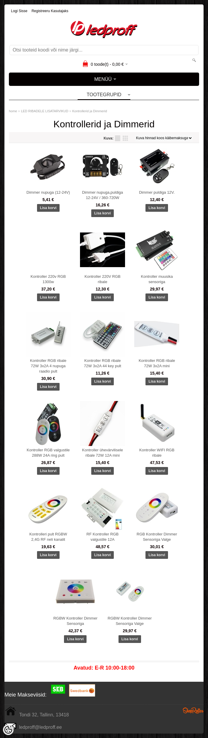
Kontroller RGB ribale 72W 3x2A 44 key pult (102, 363)
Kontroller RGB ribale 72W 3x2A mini (157, 363)
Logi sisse (19, 11)
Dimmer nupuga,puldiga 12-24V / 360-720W (102, 195)
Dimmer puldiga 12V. (157, 192)
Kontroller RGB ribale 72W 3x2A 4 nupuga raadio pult (48, 365)
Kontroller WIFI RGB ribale (156, 453)
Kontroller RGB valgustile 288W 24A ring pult (48, 453)
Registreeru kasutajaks (49, 11)
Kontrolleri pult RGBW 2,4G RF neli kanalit (48, 537)
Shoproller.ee (193, 710)
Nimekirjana (117, 138)
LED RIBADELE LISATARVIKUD (44, 111)
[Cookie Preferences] (8, 729)
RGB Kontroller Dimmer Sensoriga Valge (157, 537)
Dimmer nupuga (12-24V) (48, 192)
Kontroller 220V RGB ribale (102, 279)
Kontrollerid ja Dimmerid (89, 111)
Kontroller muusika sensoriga (157, 279)
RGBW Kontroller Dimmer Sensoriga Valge (130, 621)
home (13, 111)
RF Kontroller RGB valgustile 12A (103, 537)
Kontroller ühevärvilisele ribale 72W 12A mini (102, 453)
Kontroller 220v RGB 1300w (48, 279)
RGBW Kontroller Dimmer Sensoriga (75, 621)
